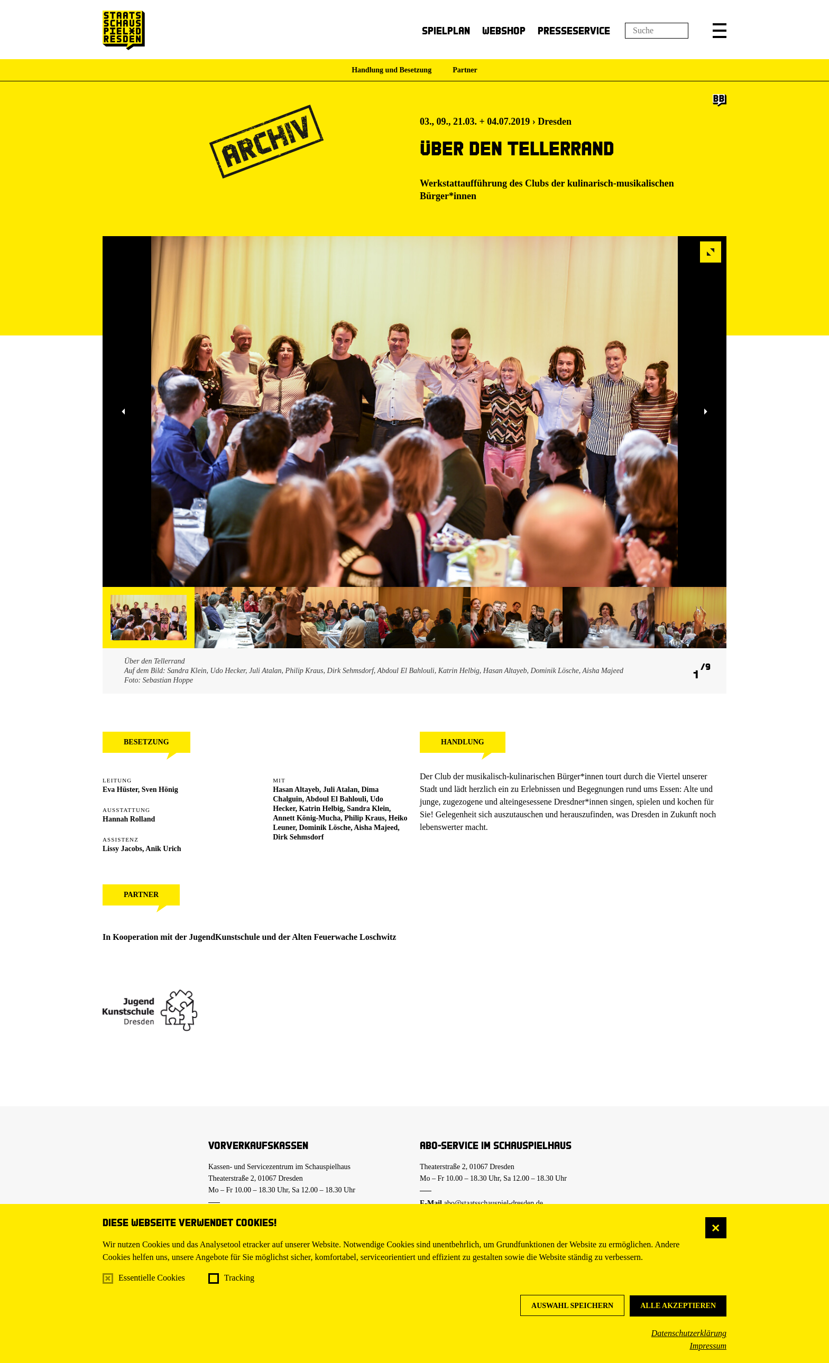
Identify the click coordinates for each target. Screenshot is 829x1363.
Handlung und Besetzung (391, 70)
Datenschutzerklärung (688, 1333)
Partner (465, 70)
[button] (719, 30)
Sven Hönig (160, 789)
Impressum (707, 1345)
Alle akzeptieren (678, 1306)
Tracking (239, 1277)
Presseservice (574, 30)
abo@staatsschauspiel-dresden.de (493, 1203)
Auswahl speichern (572, 1306)
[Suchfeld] (656, 31)
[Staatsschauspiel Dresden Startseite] (124, 30)
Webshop (504, 30)
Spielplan (446, 30)
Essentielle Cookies (151, 1277)
